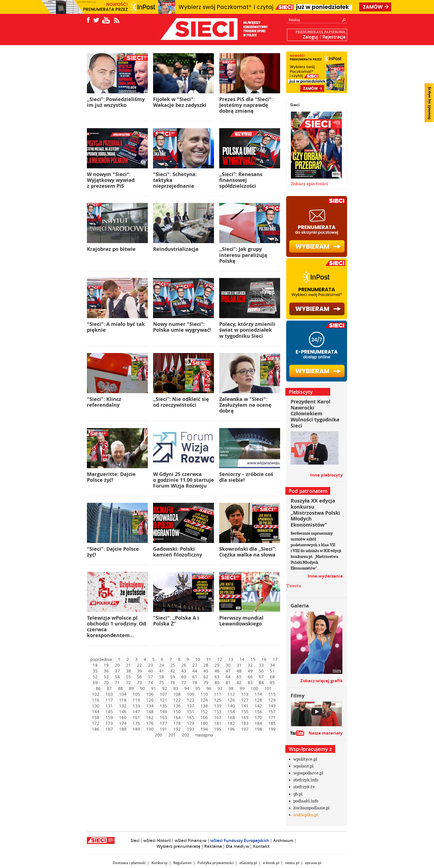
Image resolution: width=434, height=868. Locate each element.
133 (136, 706)
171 (272, 717)
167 (217, 717)
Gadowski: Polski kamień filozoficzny (177, 551)
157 (272, 711)
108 (177, 694)
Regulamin (182, 862)
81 (228, 682)
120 (150, 700)
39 (139, 671)
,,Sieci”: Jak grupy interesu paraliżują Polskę (243, 255)
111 (217, 694)
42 (172, 671)
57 (150, 676)
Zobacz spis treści (309, 184)
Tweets (293, 586)
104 (122, 694)
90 (142, 688)
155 (245, 711)
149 (163, 711)
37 (117, 671)
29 (217, 665)
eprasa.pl (313, 862)
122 (177, 700)
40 (150, 671)
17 (275, 659)
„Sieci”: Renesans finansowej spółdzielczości (240, 180)
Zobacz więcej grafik (321, 681)
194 (204, 729)
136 (177, 706)
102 (95, 694)
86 (98, 688)
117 (109, 700)
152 (204, 711)
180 (204, 723)
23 (150, 665)
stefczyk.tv (304, 786)
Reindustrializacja (175, 249)
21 (128, 665)
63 (217, 676)
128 (258, 700)
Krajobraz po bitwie (111, 249)
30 (228, 665)
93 (175, 688)
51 (272, 671)
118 (122, 700)
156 (258, 711)
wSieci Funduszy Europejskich (239, 840)
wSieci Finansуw (191, 840)
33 (261, 665)
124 (204, 700)
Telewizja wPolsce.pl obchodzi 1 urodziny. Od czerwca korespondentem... (116, 626)
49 (250, 671)
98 (231, 688)
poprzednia (101, 659)
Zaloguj (310, 37)
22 (139, 665)
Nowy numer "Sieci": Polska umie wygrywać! (182, 327)
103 (109, 694)
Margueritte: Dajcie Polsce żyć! (111, 477)
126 (231, 700)
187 (109, 729)
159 (109, 717)
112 (231, 694)
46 (217, 671)
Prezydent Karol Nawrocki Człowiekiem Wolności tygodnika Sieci (315, 413)
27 (194, 665)
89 (131, 688)
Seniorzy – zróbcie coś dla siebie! (246, 477)
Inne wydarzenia (325, 576)
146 (122, 711)
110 (204, 694)
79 (205, 682)
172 (95, 723)
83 (250, 682)
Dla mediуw (237, 846)
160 (122, 717)
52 (95, 676)
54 (117, 676)
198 (258, 729)
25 (172, 665)
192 (177, 729)
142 (258, 706)
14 (241, 659)
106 (150, 694)
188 (122, 729)
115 (272, 694)
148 (150, 711)
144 (95, 711)
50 (261, 671)
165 (190, 717)
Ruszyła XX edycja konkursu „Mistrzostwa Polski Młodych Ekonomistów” (315, 512)
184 (258, 723)
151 (190, 711)
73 (139, 682)
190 (150, 729)
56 (139, 676)
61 (194, 676)
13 (230, 659)
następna (204, 735)
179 (190, 723)
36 (106, 671)
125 (217, 700)
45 (205, 671)
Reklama (213, 846)
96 (208, 688)
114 (258, 694)
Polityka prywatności (215, 862)
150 (177, 711)
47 (228, 671)
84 (261, 682)
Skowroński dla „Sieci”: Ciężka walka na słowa (247, 551)
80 (217, 682)
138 (204, 706)
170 (258, 717)
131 (109, 706)
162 (150, 717)
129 (272, 700)
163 (163, 717)
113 (245, 694)
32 (250, 665)
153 (217, 711)
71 (117, 682)
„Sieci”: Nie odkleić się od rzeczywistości (181, 402)
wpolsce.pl (303, 766)
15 (252, 659)
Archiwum (283, 840)
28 (205, 665)
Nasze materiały (326, 733)
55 (128, 676)
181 (217, 723)
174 (122, 723)
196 (231, 729)
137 (190, 706)
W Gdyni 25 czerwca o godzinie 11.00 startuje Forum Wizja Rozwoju (183, 480)
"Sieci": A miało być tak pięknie (116, 327)
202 (185, 735)
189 (136, 729)
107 (163, 694)
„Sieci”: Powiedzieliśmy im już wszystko (116, 102)
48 (239, 671)
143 (272, 706)
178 (177, 723)
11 (208, 659)
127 (245, 700)
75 (161, 682)
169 (245, 717)
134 (150, 706)
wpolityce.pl (305, 759)
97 (220, 688)
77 (183, 682)
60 (183, 676)
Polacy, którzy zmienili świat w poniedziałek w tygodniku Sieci (247, 330)
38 (128, 671)
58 (161, 676)
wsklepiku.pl (305, 814)
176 (150, 723)
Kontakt (261, 846)
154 (231, 711)
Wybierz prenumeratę (178, 846)
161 (136, 717)
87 (109, 688)
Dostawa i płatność (129, 862)
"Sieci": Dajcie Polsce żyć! (113, 551)
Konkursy (159, 862)
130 (95, 706)
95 (197, 688)
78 (194, 682)
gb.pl (298, 794)
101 (268, 688)
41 (161, 671)
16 (264, 659)
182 (231, 723)
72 (128, 682)
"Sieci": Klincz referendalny (104, 402)
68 (272, 676)
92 (164, 688)
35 (95, 671)
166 (204, 717)
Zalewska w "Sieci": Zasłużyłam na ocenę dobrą (245, 405)
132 (122, 706)
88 (120, 688)
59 (172, 676)
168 (231, 717)
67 (261, 676)
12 (219, 659)
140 (231, 706)
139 (217, 706)
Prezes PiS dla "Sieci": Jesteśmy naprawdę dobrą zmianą (246, 105)
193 (190, 729)
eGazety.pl (248, 862)
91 (153, 688)
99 (242, 688)
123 (190, 700)
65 (239, 676)
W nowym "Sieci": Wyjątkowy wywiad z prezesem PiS (111, 180)
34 (272, 665)
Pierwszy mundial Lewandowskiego (241, 620)
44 (194, 671)
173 (109, 723)
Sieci (295, 105)
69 (95, 682)
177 (163, 723)
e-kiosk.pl (271, 862)
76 (172, 682)
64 (228, 676)
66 (250, 676)
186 (95, 729)
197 (245, 729)
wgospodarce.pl (308, 773)
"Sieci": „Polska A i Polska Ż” (176, 620)
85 (272, 682)
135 (163, 706)
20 (117, 665)
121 (163, 700)
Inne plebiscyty (326, 475)
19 (106, 665)
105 (136, 694)
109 (190, 694)
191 (163, 729)
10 (197, 659)
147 (136, 711)
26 (183, 665)
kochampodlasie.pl (311, 807)
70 (106, 682)
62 (205, 676)
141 (245, 706)
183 (245, 723)
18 (95, 665)
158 (95, 717)
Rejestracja (333, 37)
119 (136, 700)
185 (272, 723)
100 (254, 688)
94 (186, 688)
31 (239, 665)
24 (161, 665)
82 (239, 682)
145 (109, 711)
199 (272, 729)
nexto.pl (292, 862)
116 (95, 700)
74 (150, 682)
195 (217, 729)
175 (136, 723)
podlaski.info (305, 801)
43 (183, 671)
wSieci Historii (157, 840)
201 (172, 735)
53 (106, 676)
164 (177, 717)
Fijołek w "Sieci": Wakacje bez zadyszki (179, 102)
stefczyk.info (305, 779)
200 (158, 735)
